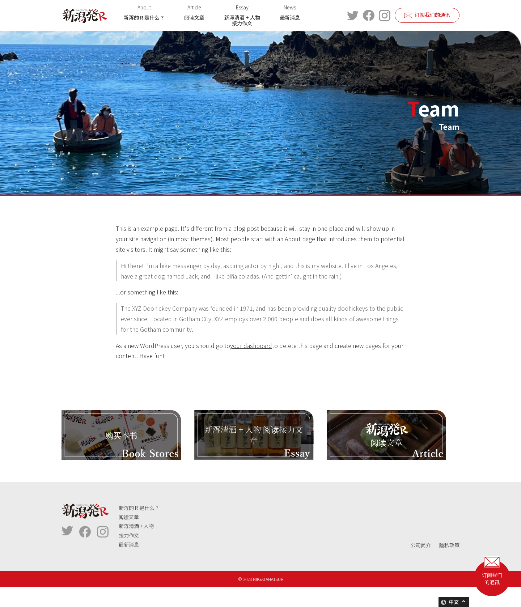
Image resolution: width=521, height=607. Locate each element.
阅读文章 (194, 12)
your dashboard (251, 345)
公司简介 (421, 568)
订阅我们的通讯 (432, 14)
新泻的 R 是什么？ (144, 12)
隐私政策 (449, 568)
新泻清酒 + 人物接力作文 (242, 15)
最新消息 (290, 12)
